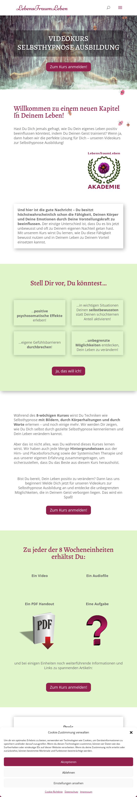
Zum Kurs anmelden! (68, 66)
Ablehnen (68, 772)
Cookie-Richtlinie (54, 791)
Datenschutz (71, 791)
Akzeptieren (68, 762)
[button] (131, 732)
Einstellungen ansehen (68, 783)
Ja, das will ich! (68, 371)
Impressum (86, 791)
